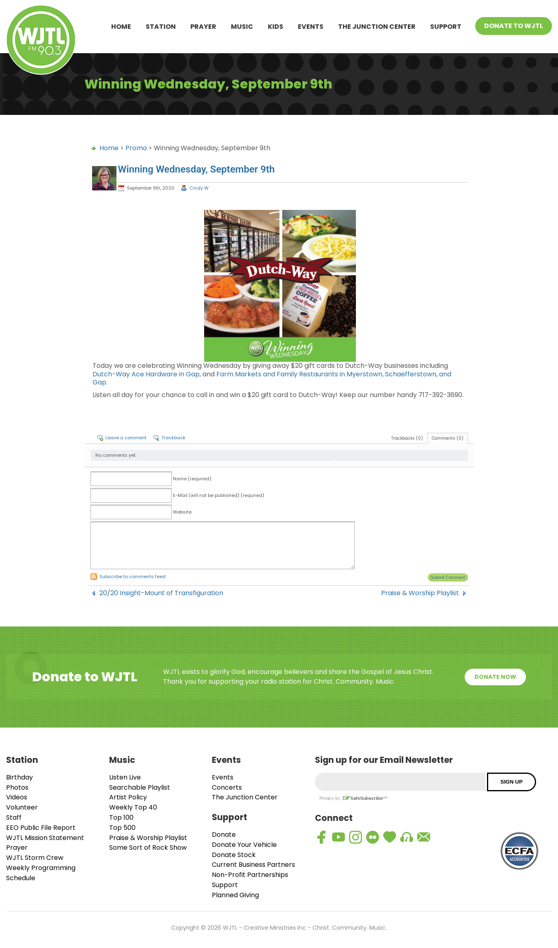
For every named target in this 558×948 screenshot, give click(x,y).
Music (242, 26)
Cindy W (199, 188)
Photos (17, 787)
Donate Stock (234, 854)
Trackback (173, 437)
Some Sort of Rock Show (148, 847)
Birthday (19, 777)
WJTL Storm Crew (34, 857)
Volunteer (22, 807)
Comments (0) (447, 438)
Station (161, 26)
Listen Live (125, 777)
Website (182, 512)
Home (121, 26)
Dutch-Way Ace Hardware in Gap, (147, 374)
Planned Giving (235, 895)
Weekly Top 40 (133, 807)
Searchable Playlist (139, 787)
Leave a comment (126, 437)
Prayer (203, 26)
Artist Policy (128, 797)
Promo (136, 148)
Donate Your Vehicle (244, 844)
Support (445, 26)
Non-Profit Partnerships (250, 874)
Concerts (227, 787)
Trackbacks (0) (407, 438)
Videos (16, 797)
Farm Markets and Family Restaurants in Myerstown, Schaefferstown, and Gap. (272, 378)
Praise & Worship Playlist (420, 593)
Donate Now (495, 677)
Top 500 (122, 827)
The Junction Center (377, 26)
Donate (224, 834)
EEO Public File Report (40, 827)
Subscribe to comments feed (132, 576)
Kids (275, 26)
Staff (14, 817)
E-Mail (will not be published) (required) (218, 495)
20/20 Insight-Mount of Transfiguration (161, 593)
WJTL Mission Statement (45, 837)
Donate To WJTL (513, 25)
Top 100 (121, 817)
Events (310, 26)
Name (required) (192, 478)
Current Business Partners (253, 864)
